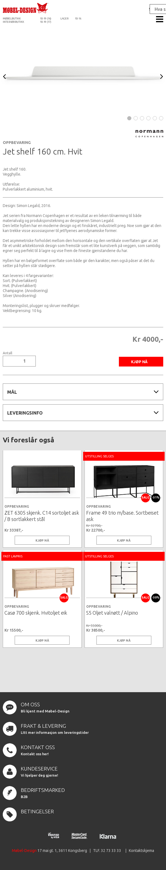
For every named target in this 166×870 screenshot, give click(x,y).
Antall (7, 353)
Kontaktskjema (141, 850)
